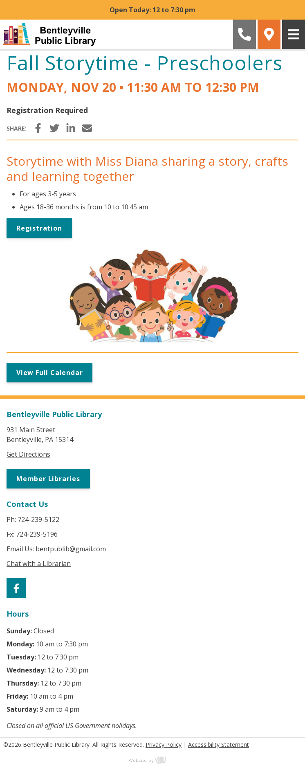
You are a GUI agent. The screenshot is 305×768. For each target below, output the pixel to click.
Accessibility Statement (218, 744)
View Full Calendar (49, 372)
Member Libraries (48, 478)
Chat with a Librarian (39, 563)
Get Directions (28, 454)
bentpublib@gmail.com (71, 548)
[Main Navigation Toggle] (293, 34)
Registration (39, 228)
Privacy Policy (164, 744)
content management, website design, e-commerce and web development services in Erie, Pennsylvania (152, 760)
